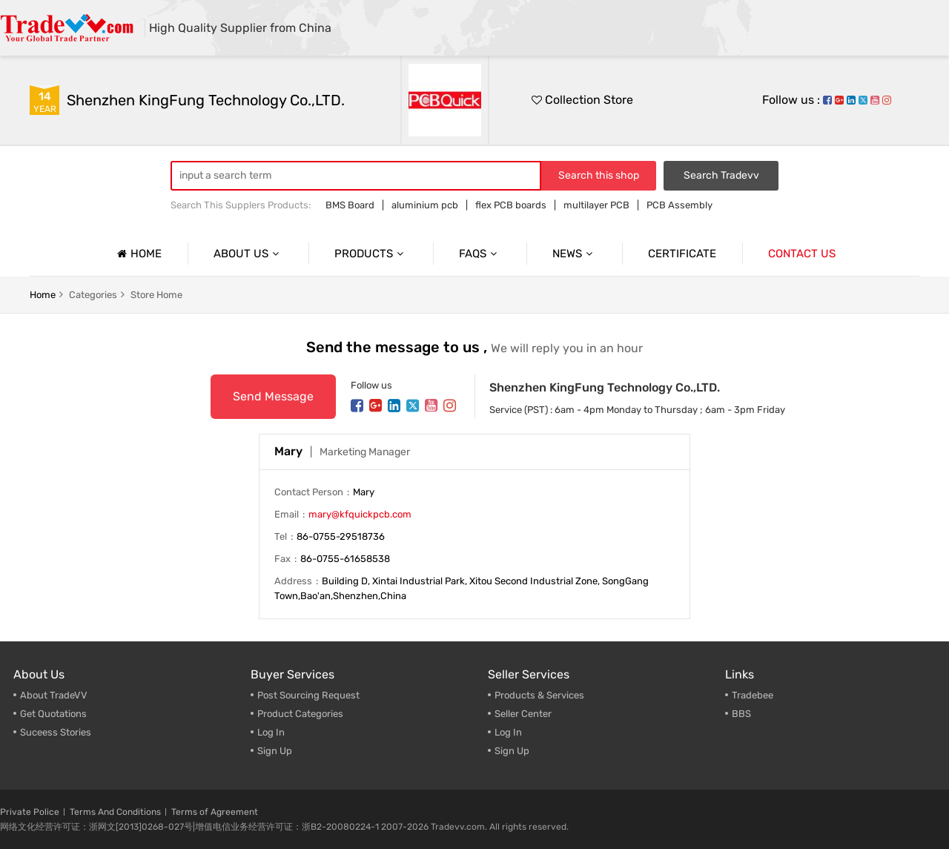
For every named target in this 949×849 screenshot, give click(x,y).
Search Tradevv (721, 175)
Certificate (682, 253)
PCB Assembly (679, 205)
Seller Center (523, 713)
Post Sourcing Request (308, 695)
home (43, 294)
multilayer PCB (596, 205)
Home (137, 253)
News (574, 253)
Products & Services (539, 695)
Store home (156, 294)
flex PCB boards (510, 205)
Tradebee (752, 695)
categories (93, 294)
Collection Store (582, 100)
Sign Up (274, 750)
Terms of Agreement (214, 812)
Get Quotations (53, 713)
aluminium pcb (424, 205)
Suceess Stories (55, 732)
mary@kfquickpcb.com (359, 514)
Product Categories (300, 713)
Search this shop (598, 175)
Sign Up (512, 750)
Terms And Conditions (115, 812)
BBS (741, 713)
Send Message (273, 396)
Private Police (29, 812)
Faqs (479, 253)
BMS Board (349, 205)
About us (248, 253)
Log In (271, 732)
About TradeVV (53, 695)
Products (370, 253)
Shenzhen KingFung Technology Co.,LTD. (206, 100)
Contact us (802, 253)
